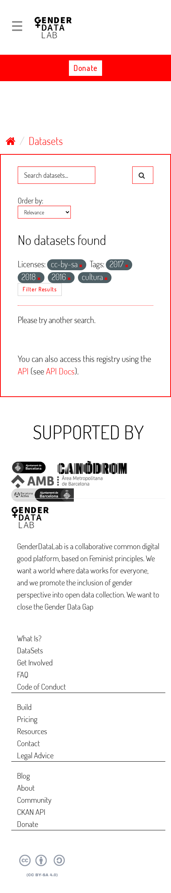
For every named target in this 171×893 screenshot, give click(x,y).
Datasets (46, 141)
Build (24, 707)
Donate (85, 68)
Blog (23, 775)
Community (34, 799)
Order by (30, 200)
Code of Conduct (41, 686)
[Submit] (142, 175)
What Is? (29, 638)
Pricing (27, 719)
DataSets (30, 650)
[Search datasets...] (56, 175)
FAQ (23, 674)
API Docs (60, 370)
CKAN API (31, 812)
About (26, 787)
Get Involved (35, 662)
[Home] (10, 141)
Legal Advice (35, 755)
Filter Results (40, 289)
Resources (32, 731)
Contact (28, 743)
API (23, 370)
